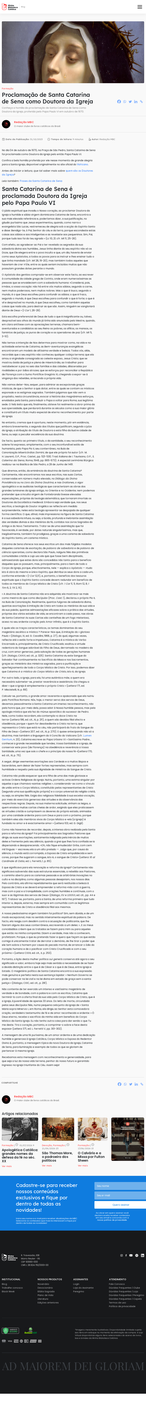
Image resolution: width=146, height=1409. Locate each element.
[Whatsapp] (124, 101)
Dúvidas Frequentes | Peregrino (126, 1295)
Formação (7, 88)
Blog (4, 1284)
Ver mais (7, 1166)
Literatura (43, 1298)
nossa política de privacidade (112, 1220)
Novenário (43, 1284)
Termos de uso (117, 1302)
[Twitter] (130, 101)
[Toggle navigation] (139, 7)
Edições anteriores (48, 1302)
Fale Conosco (117, 1284)
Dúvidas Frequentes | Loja (123, 1291)
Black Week (8, 1291)
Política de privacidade (122, 1306)
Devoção (47, 1145)
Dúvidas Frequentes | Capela (125, 1298)
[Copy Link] (141, 101)
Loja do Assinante (83, 1287)
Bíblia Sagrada (46, 1291)
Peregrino (78, 1291)
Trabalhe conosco (12, 1287)
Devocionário (45, 1287)
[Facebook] (119, 101)
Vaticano (82, 164)
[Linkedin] (135, 101)
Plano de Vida (45, 1295)
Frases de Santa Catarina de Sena (41, 180)
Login (76, 1284)
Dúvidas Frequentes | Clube (124, 1287)
